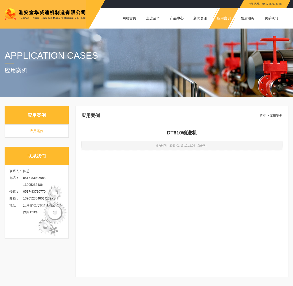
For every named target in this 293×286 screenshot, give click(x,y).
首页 (263, 115)
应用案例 (36, 131)
